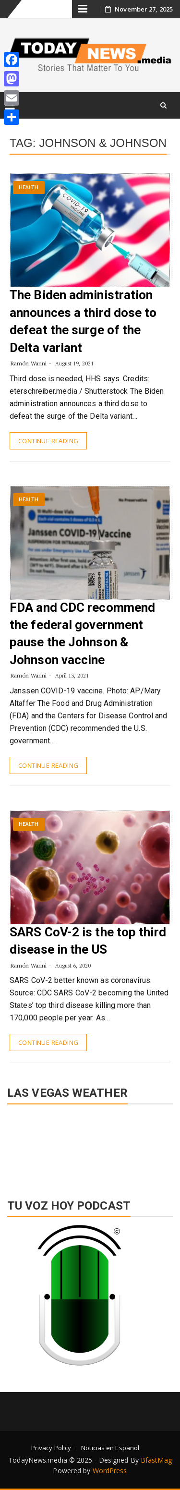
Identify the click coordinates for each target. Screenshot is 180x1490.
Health (29, 187)
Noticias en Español (110, 1447)
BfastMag (156, 1460)
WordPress (110, 1470)
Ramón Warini (29, 363)
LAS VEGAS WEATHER (90, 1147)
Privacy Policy (51, 1447)
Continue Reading (48, 440)
